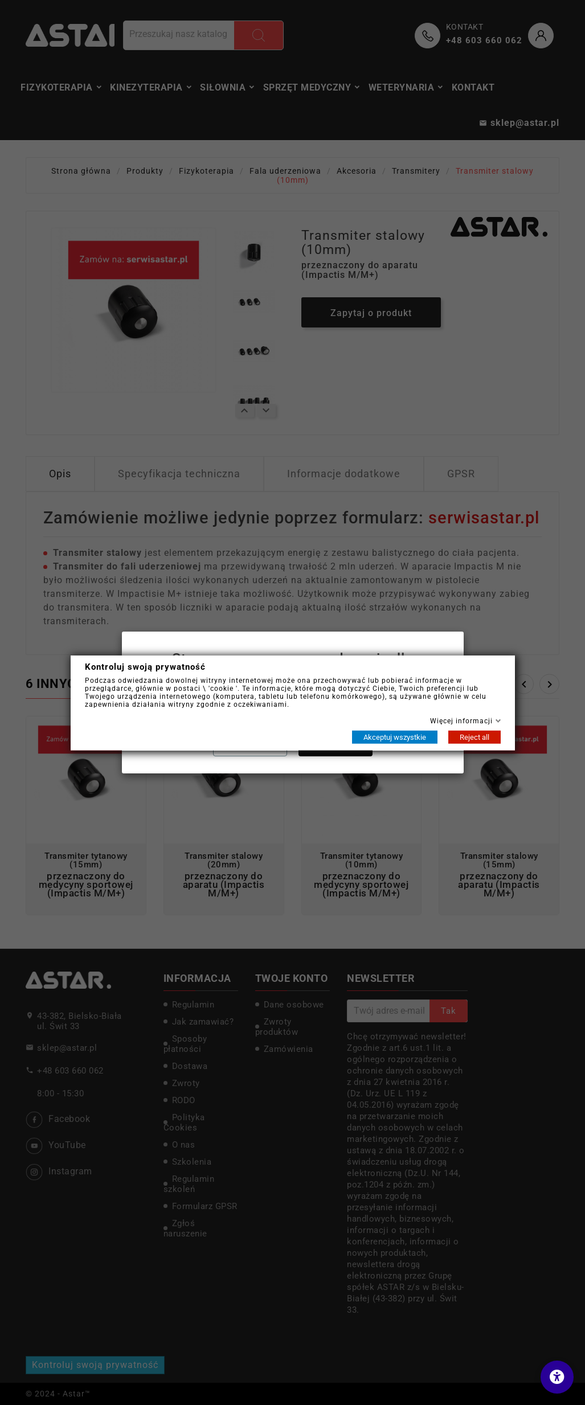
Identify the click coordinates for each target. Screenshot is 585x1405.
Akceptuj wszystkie (394, 736)
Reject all (474, 736)
